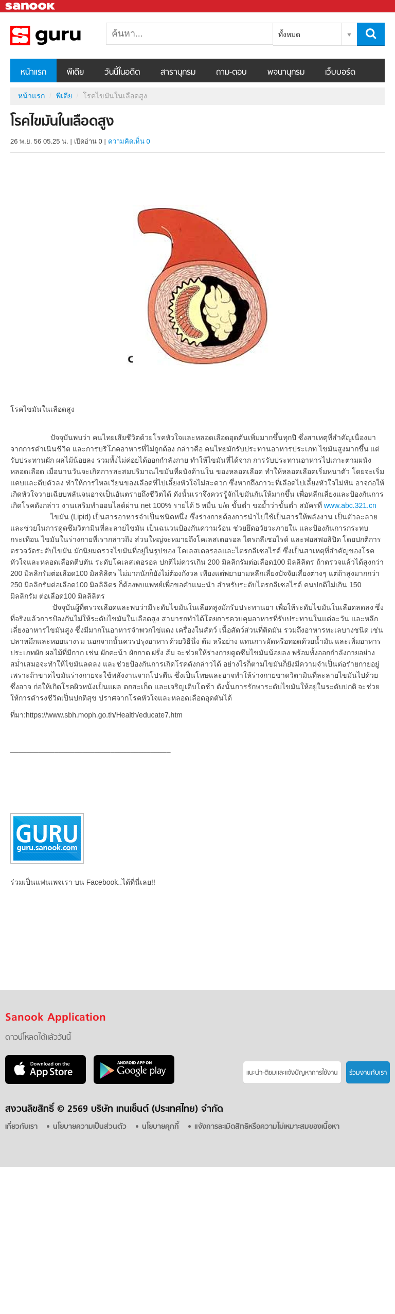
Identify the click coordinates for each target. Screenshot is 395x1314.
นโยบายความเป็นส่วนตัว (90, 1127)
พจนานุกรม (285, 72)
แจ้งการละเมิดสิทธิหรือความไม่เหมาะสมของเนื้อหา (266, 1127)
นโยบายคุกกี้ (160, 1127)
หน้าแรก (33, 72)
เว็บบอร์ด (340, 72)
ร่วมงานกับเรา (368, 1072)
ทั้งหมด (289, 34)
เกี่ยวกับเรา (21, 1127)
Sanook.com (31, 6)
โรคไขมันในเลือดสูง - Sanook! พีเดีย (64, 35)
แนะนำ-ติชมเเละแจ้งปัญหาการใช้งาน (292, 1072)
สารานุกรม (177, 72)
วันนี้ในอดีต (122, 72)
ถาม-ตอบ (231, 72)
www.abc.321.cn (350, 505)
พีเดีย (75, 72)
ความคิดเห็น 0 (129, 141)
